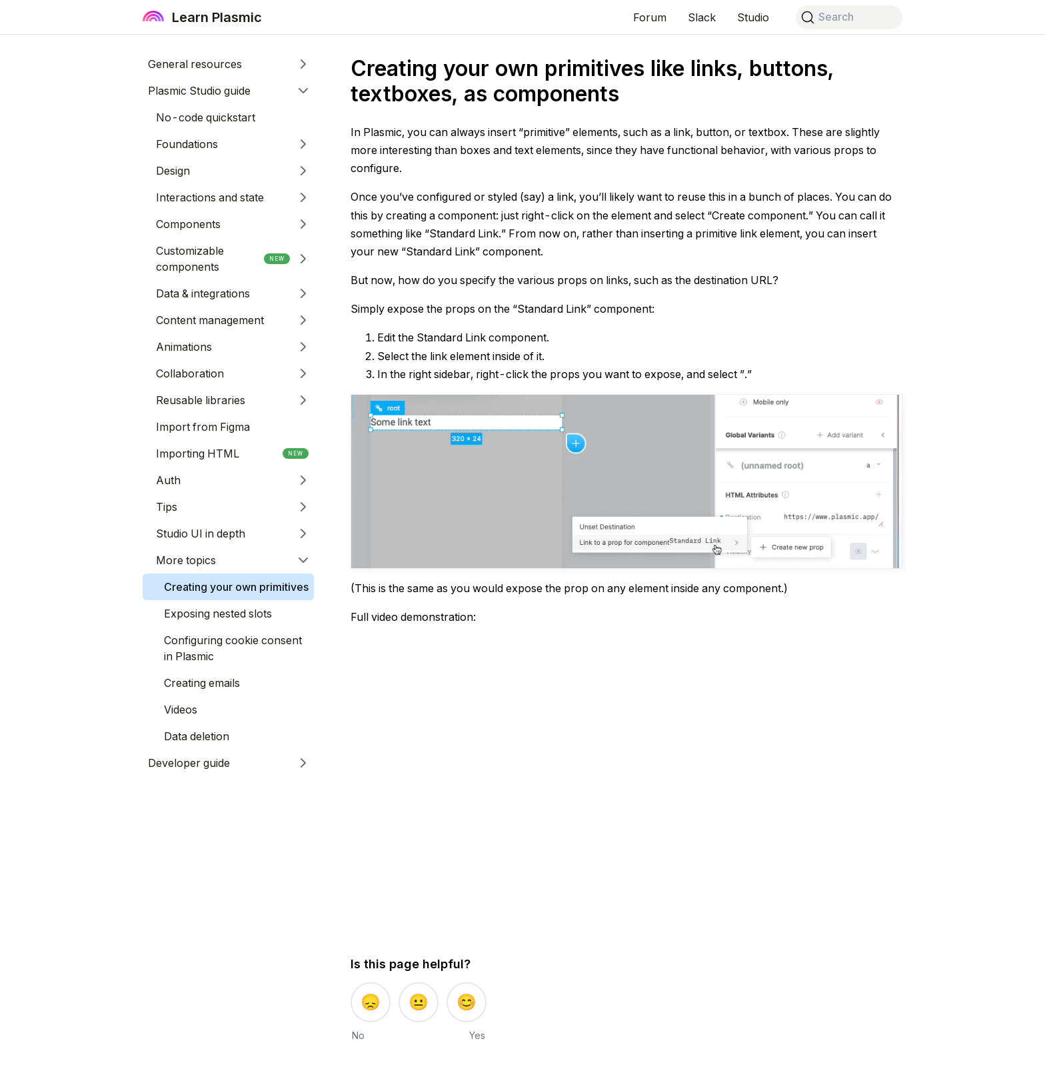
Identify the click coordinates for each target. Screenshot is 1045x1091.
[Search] (849, 17)
